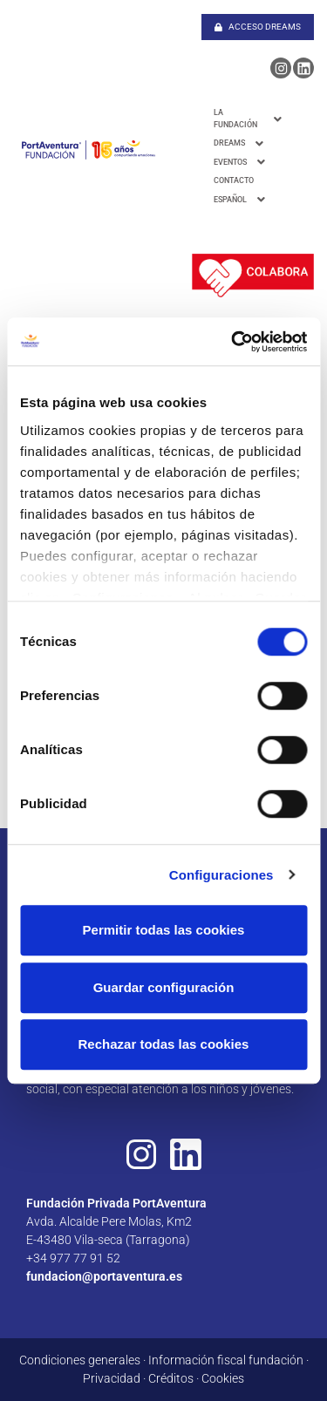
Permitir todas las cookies (164, 929)
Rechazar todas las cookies (163, 1044)
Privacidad (111, 1378)
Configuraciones (221, 874)
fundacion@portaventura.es (104, 1276)
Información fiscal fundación (225, 1360)
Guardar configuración (164, 987)
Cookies (222, 1378)
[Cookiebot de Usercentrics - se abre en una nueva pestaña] (233, 341)
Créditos (171, 1378)
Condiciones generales (79, 1360)
